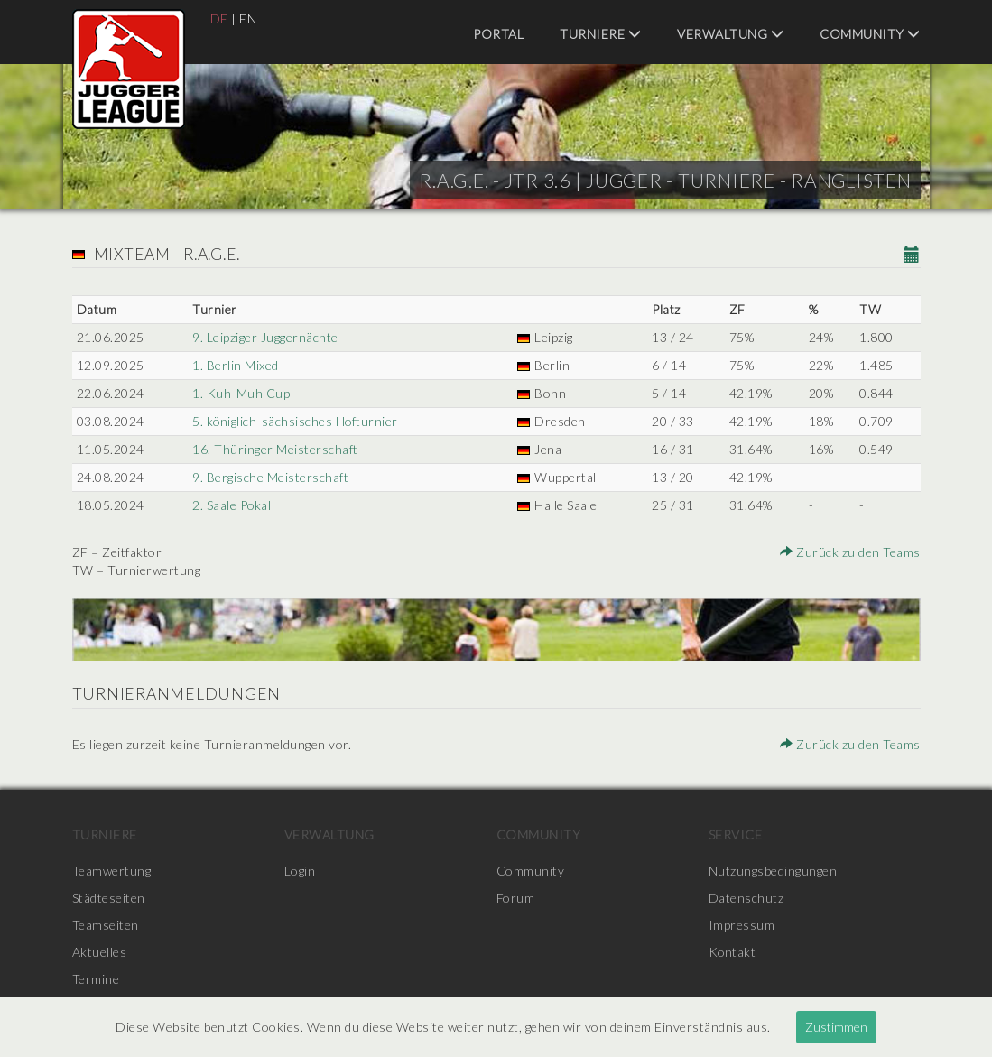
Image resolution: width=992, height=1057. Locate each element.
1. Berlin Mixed (235, 365)
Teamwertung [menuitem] (112, 870)
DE (219, 18)
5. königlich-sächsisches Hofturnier (296, 421)
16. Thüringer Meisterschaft (275, 449)
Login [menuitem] (300, 870)
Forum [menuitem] (515, 897)
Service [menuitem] (736, 834)
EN (247, 18)
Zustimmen (836, 1026)
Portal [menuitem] (498, 34)
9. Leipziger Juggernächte (265, 337)
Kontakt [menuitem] (733, 952)
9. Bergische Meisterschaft (270, 477)
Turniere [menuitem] (600, 34)
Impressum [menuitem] (742, 924)
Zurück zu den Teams (850, 552)
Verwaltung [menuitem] (730, 34)
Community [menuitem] (870, 34)
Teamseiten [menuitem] (105, 924)
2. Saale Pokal (232, 505)
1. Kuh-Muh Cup (241, 393)
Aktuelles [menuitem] (99, 952)
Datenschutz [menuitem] (746, 897)
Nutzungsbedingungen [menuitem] (773, 870)
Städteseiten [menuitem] (108, 897)
